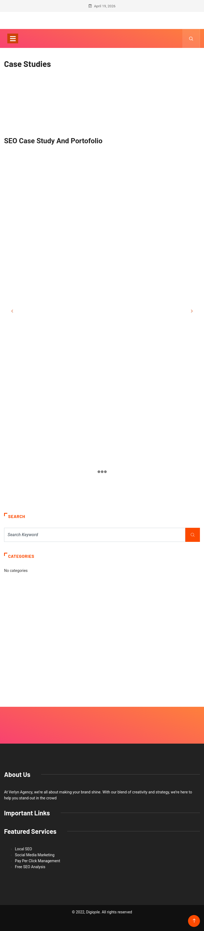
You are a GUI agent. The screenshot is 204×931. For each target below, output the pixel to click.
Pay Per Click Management (37, 861)
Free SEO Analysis (30, 867)
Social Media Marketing (34, 855)
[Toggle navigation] (12, 38)
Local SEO (23, 849)
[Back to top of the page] (194, 921)
